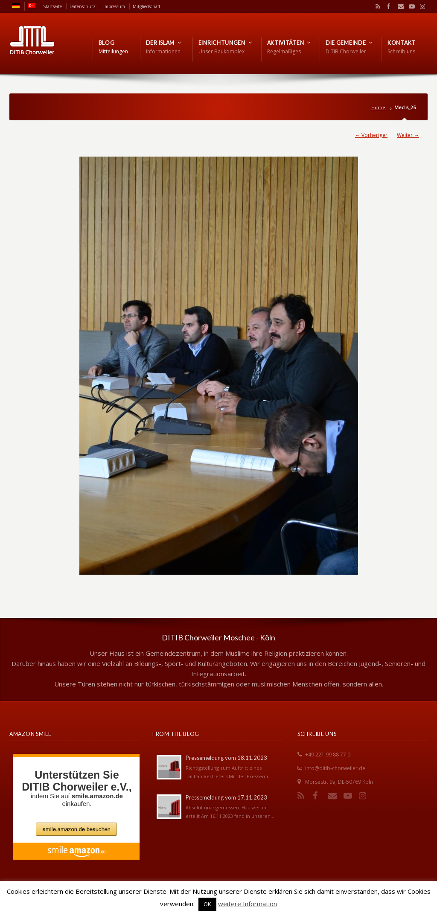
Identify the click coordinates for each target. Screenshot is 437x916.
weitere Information (247, 903)
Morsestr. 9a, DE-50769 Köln (339, 781)
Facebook (387, 6)
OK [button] (207, 904)
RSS (376, 6)
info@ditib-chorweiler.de (335, 768)
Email (398, 6)
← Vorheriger (371, 135)
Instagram (420, 6)
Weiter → (408, 135)
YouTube (410, 6)
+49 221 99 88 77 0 (327, 754)
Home (378, 107)
